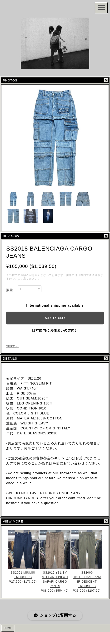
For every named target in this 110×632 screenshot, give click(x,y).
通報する (12, 346)
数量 (9, 290)
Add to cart (55, 318)
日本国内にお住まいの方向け (55, 330)
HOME (8, 628)
